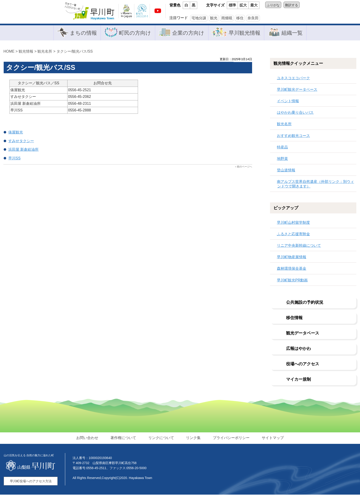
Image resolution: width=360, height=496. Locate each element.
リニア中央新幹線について (299, 247)
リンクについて (161, 439)
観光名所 (44, 52)
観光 (213, 18)
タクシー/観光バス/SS (74, 52)
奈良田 (253, 18)
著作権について (124, 439)
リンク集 (193, 439)
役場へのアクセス (302, 365)
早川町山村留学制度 (293, 224)
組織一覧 (294, 33)
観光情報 (26, 52)
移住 (240, 18)
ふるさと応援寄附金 (293, 235)
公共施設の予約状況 (304, 303)
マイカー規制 (298, 380)
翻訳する (291, 5)
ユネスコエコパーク (293, 79)
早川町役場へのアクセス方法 (31, 482)
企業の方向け (188, 33)
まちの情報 (81, 33)
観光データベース (302, 334)
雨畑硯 (226, 18)
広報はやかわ (298, 349)
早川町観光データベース (297, 91)
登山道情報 (286, 171)
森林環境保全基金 (291, 270)
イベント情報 (288, 102)
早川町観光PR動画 (292, 281)
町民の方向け (134, 33)
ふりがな (273, 5)
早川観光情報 (245, 33)
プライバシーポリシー (230, 439)
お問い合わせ (89, 439)
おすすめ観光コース (293, 137)
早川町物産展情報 (291, 258)
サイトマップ (271, 439)
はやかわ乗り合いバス (295, 114)
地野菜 (282, 160)
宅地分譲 (198, 18)
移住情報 (294, 319)
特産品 (282, 148)
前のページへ (244, 167)
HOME (8, 52)
